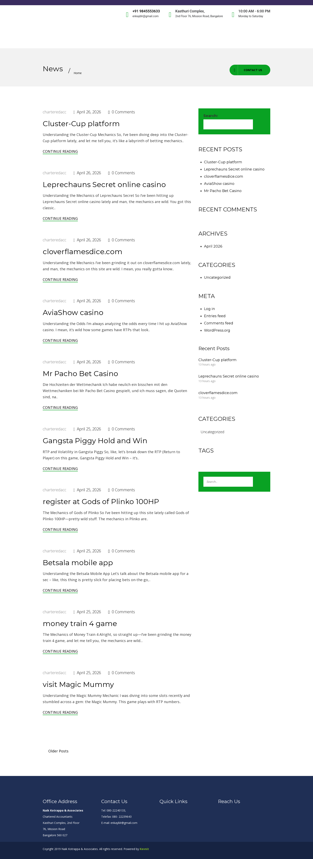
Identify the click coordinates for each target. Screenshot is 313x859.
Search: (210, 116)
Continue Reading (60, 151)
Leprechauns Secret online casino (104, 184)
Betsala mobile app (78, 562)
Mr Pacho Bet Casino (80, 373)
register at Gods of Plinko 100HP (101, 501)
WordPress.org (217, 330)
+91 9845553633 (146, 11)
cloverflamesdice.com (82, 251)
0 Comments (123, 112)
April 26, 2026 (89, 112)
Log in (209, 309)
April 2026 (213, 246)
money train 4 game (80, 623)
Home (78, 73)
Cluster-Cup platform (81, 123)
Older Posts (58, 751)
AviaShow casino (73, 312)
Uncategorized (217, 277)
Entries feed (215, 316)
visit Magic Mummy (78, 684)
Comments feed (218, 323)
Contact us (246, 70)
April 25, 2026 (89, 429)
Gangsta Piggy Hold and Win (95, 440)
